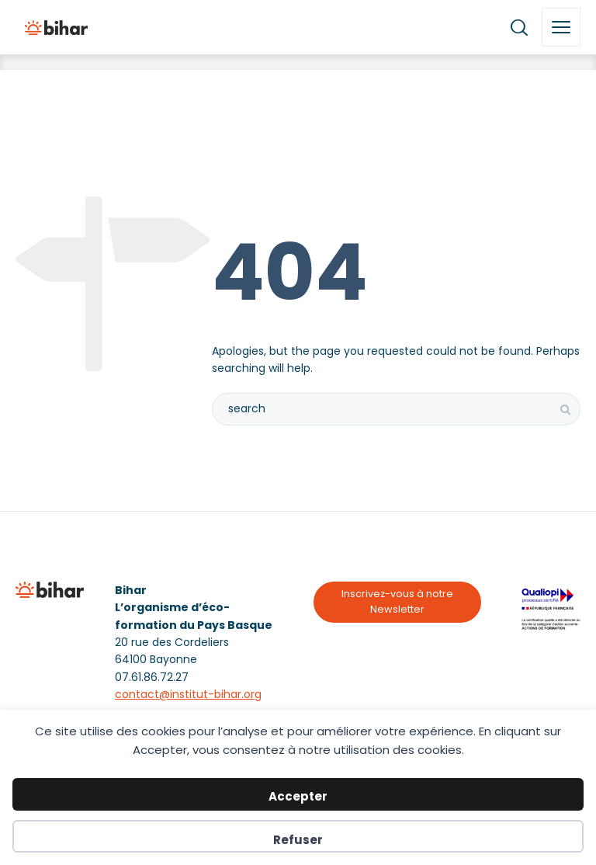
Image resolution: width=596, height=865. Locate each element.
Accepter (298, 796)
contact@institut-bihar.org (188, 694)
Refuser (298, 840)
